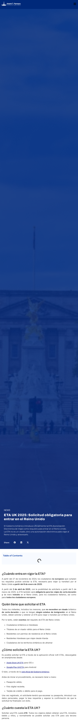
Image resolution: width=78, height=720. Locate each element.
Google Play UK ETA (15, 667)
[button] (14, 542)
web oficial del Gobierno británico (35, 672)
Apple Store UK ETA (15, 663)
